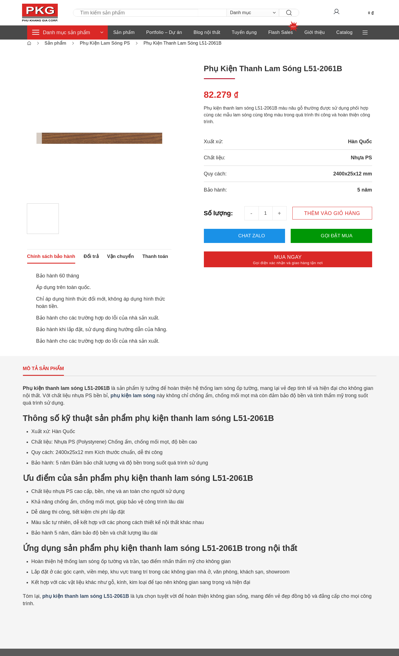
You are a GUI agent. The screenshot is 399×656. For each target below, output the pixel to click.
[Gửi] (284, 12)
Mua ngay (288, 259)
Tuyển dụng (244, 32)
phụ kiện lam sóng (133, 403)
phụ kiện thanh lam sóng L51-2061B (85, 603)
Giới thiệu (315, 32)
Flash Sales (280, 32)
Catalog (344, 32)
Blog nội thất (206, 32)
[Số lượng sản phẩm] (265, 213)
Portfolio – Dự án (164, 32)
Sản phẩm (124, 32)
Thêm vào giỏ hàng (332, 213)
